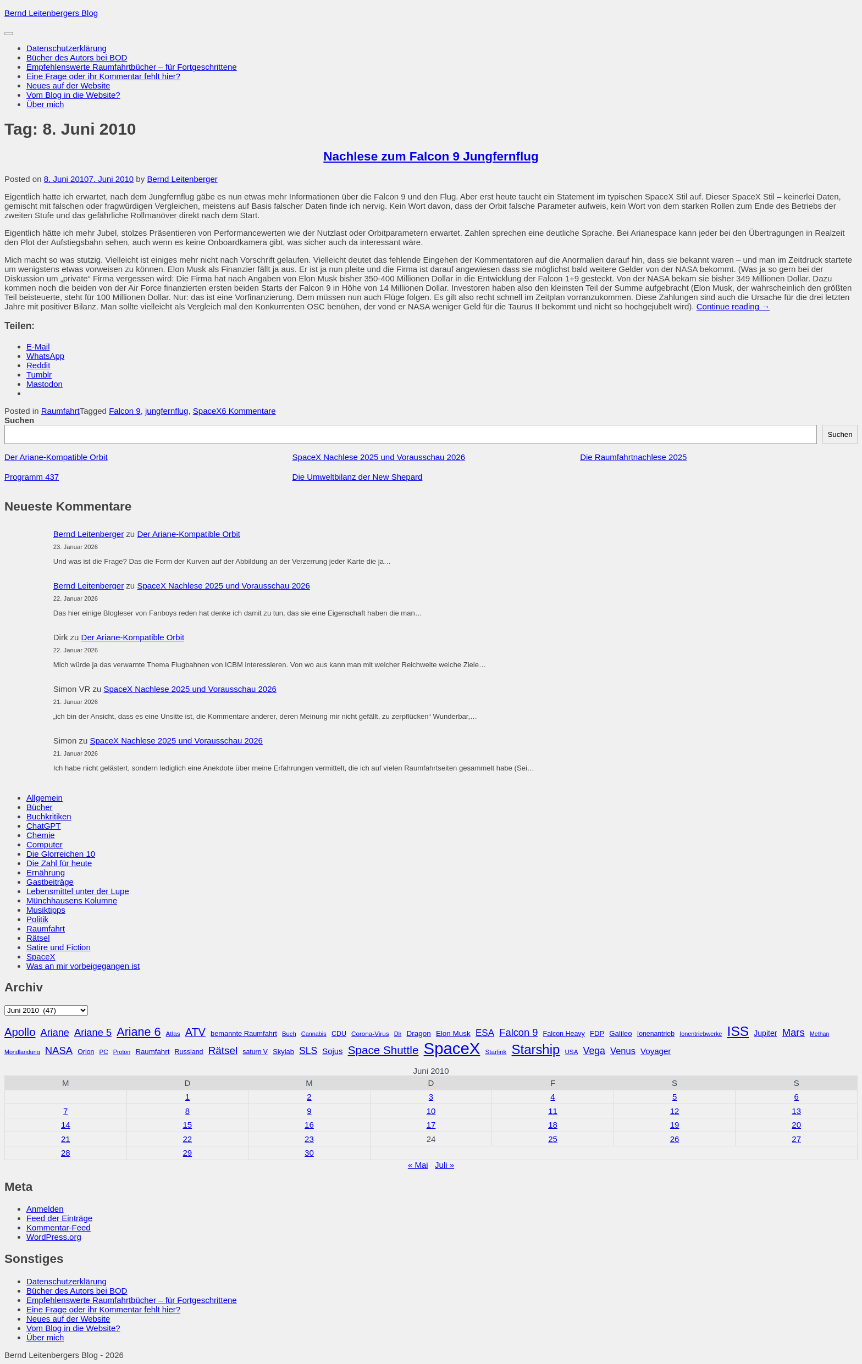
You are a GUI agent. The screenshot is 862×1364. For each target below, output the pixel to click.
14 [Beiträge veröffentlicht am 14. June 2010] (65, 1124)
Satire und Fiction (58, 947)
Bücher (39, 807)
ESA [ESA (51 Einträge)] (485, 1033)
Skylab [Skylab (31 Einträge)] (283, 1051)
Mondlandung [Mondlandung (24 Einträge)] (22, 1052)
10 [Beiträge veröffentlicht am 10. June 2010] (431, 1111)
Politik (37, 919)
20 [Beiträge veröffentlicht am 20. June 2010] (796, 1124)
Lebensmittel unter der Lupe (77, 891)
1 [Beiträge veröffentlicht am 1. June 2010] (187, 1096)
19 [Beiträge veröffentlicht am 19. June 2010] (674, 1124)
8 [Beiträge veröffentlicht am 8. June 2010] (187, 1111)
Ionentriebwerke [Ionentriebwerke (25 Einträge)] (700, 1033)
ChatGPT (43, 825)
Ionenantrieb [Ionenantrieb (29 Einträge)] (656, 1034)
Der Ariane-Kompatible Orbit (56, 457)
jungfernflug (166, 410)
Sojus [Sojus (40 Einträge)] (332, 1051)
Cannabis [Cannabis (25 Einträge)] (314, 1033)
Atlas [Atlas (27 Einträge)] (173, 1033)
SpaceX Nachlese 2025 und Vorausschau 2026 (378, 457)
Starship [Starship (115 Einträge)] (536, 1049)
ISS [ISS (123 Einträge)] (738, 1031)
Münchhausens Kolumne (71, 900)
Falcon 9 (125, 410)
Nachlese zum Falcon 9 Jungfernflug (430, 156)
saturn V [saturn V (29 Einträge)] (255, 1052)
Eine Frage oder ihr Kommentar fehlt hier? (103, 76)
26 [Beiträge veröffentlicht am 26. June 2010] (674, 1139)
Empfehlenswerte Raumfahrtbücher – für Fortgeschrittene (131, 66)
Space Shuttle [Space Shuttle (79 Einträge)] (383, 1050)
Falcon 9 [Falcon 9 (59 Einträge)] (518, 1032)
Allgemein (44, 797)
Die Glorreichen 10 (60, 853)
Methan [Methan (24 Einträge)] (820, 1033)
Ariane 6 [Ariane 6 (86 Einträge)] (139, 1032)
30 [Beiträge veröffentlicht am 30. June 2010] (309, 1152)
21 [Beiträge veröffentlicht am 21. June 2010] (65, 1139)
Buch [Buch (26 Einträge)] (289, 1033)
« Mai (418, 1164)
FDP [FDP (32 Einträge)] (597, 1033)
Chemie (40, 835)
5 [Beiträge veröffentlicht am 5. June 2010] (674, 1096)
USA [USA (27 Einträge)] (571, 1051)
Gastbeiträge (50, 881)
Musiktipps (45, 909)
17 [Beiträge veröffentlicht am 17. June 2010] (431, 1124)
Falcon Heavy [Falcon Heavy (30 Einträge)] (564, 1034)
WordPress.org (53, 1236)
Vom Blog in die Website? (73, 94)
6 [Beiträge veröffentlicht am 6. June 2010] (796, 1096)
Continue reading (733, 306)
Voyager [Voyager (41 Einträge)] (655, 1051)
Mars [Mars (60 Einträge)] (793, 1032)
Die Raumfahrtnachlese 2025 (633, 457)
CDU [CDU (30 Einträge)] (338, 1034)
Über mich (45, 104)
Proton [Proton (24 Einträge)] (121, 1052)
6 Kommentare (248, 410)
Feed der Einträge (59, 1218)
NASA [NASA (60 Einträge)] (59, 1050)
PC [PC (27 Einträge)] (103, 1051)
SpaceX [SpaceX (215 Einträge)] (452, 1048)
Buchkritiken (48, 816)
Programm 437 (31, 476)
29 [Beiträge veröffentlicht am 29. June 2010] (187, 1152)
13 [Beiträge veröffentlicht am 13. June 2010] (796, 1111)
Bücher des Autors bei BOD (76, 57)
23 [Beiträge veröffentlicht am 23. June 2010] (309, 1139)
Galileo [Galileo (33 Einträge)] (620, 1033)
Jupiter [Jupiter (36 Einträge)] (765, 1033)
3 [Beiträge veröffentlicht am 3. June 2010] (431, 1096)
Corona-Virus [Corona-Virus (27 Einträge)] (370, 1033)
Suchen (19, 420)
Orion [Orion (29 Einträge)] (86, 1052)
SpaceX (207, 410)
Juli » (444, 1164)
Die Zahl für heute (59, 863)
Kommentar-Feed (58, 1227)
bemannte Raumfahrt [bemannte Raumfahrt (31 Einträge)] (244, 1033)
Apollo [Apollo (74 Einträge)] (19, 1032)
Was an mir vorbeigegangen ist (83, 966)
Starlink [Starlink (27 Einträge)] (496, 1051)
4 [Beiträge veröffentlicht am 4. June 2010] (552, 1096)
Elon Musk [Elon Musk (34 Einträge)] (453, 1033)
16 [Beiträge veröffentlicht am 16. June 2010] (309, 1124)
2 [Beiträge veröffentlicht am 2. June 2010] (309, 1096)
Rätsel (38, 937)
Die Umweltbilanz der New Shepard (357, 476)
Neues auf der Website (68, 85)
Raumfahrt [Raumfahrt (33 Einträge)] (152, 1051)
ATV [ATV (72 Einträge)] (195, 1032)
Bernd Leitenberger (182, 179)
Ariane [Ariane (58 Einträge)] (55, 1032)
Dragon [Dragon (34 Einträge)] (419, 1033)
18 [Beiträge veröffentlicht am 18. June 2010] (552, 1124)
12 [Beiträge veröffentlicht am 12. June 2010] (674, 1111)
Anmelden (45, 1208)
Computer (44, 844)
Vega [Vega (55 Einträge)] (594, 1050)
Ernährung (45, 872)
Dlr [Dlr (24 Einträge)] (398, 1033)
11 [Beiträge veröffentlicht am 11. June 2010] (552, 1111)
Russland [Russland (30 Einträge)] (189, 1052)
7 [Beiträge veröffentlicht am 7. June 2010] (65, 1111)
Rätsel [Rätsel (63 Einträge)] (223, 1050)
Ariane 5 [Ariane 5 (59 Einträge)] (93, 1032)
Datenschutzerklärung (66, 48)
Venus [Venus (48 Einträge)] (623, 1051)
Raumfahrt (60, 410)
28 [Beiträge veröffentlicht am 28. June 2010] (65, 1152)
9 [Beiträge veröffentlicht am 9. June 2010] (309, 1111)
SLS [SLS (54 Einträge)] (308, 1050)
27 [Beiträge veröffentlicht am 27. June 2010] (796, 1139)
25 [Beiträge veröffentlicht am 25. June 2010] (552, 1139)
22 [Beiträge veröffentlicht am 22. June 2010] (187, 1139)
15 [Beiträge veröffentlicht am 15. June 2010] (187, 1124)
